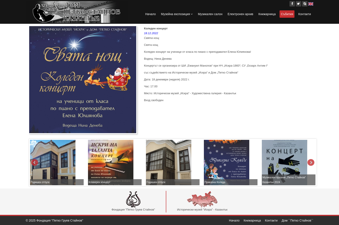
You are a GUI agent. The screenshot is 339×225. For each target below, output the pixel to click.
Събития (287, 14)
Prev (34, 162)
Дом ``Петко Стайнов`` (297, 220)
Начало (150, 14)
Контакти (304, 14)
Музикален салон (210, 14)
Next (310, 162)
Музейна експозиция (177, 14)
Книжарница (267, 14)
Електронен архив (240, 14)
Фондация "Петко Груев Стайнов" (133, 201)
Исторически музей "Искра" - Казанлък (202, 201)
